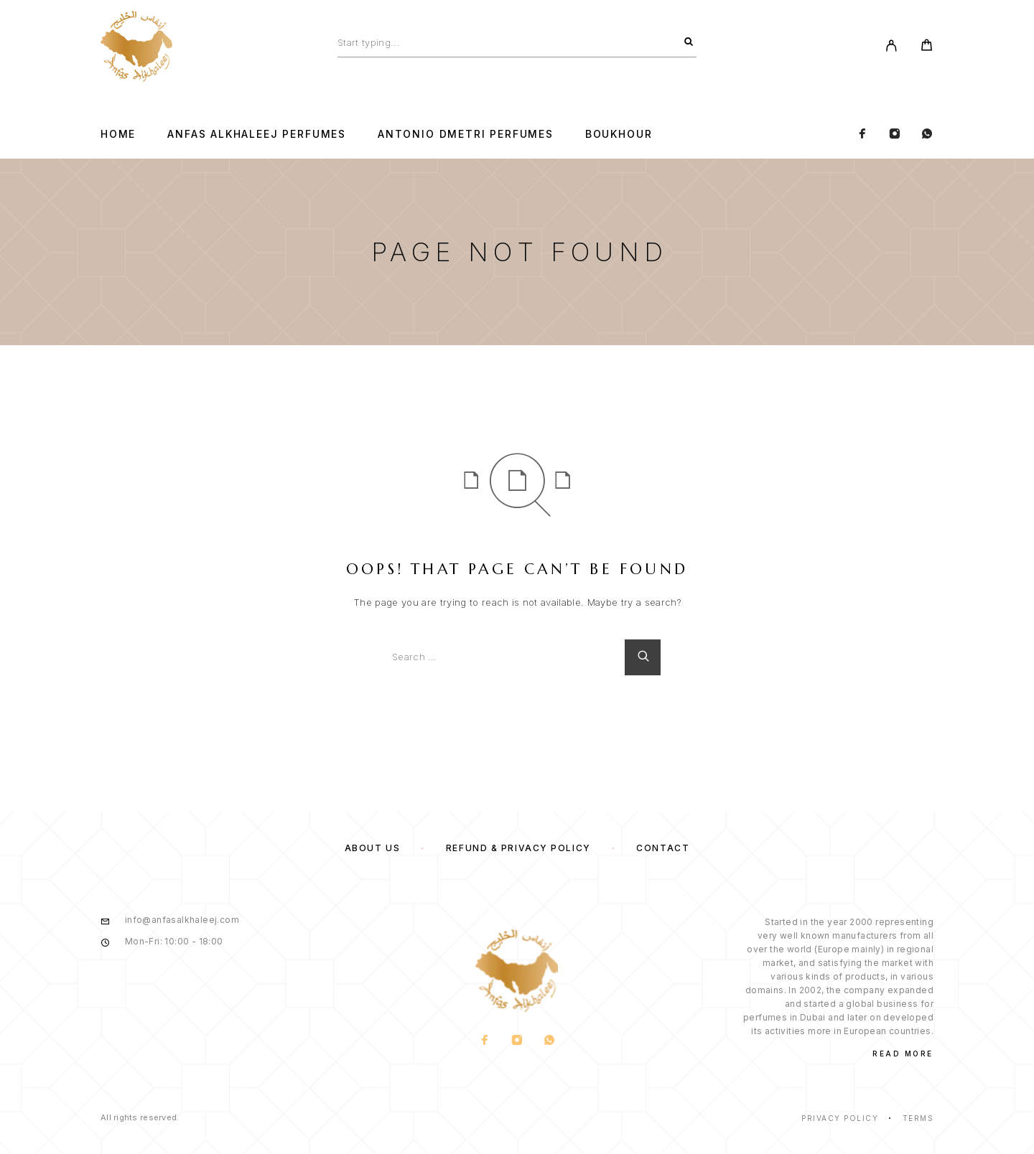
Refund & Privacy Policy (518, 848)
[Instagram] (894, 134)
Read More (902, 1053)
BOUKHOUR (619, 134)
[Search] (689, 42)
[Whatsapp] (927, 134)
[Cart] (926, 47)
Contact (662, 848)
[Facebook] (862, 134)
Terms (918, 1118)
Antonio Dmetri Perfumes (466, 134)
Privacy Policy (839, 1118)
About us (372, 848)
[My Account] (891, 46)
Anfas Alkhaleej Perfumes (256, 134)
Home (118, 134)
